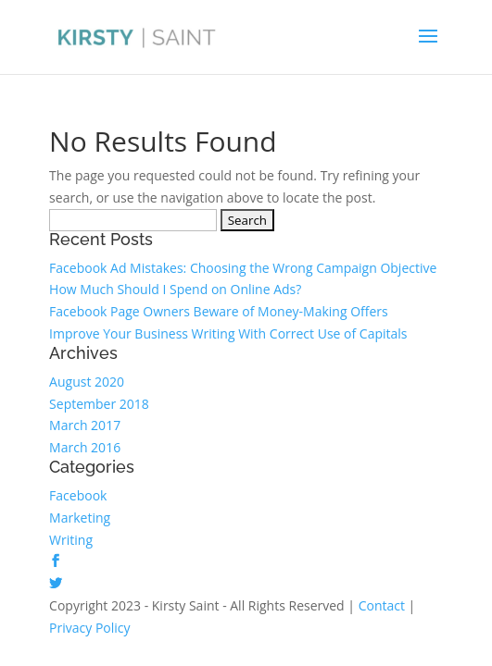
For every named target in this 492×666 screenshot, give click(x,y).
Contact (382, 605)
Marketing (79, 517)
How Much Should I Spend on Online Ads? (175, 289)
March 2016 (84, 447)
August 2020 (86, 381)
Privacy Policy (89, 627)
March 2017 (84, 425)
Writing (71, 540)
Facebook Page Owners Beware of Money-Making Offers (218, 311)
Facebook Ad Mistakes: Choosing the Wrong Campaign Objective (242, 268)
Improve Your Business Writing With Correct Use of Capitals (228, 333)
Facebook (78, 495)
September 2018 (99, 404)
